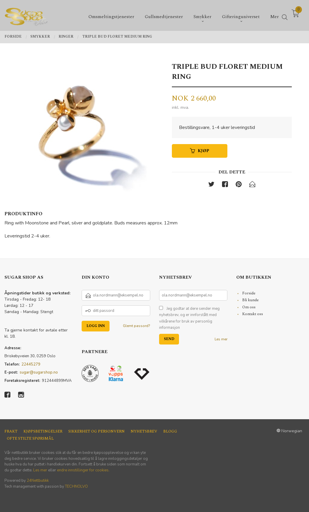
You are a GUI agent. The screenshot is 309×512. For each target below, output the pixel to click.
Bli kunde (250, 300)
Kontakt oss (252, 314)
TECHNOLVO (76, 486)
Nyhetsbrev (144, 431)
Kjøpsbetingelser (42, 431)
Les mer (221, 339)
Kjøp (199, 151)
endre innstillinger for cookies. (83, 470)
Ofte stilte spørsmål (30, 438)
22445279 (30, 364)
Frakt (11, 431)
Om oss (249, 307)
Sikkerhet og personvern (96, 431)
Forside (249, 293)
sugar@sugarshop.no (39, 372)
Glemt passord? (136, 325)
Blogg (170, 431)
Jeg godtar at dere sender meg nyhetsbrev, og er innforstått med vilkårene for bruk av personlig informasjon (189, 318)
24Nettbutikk (38, 480)
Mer (274, 15)
